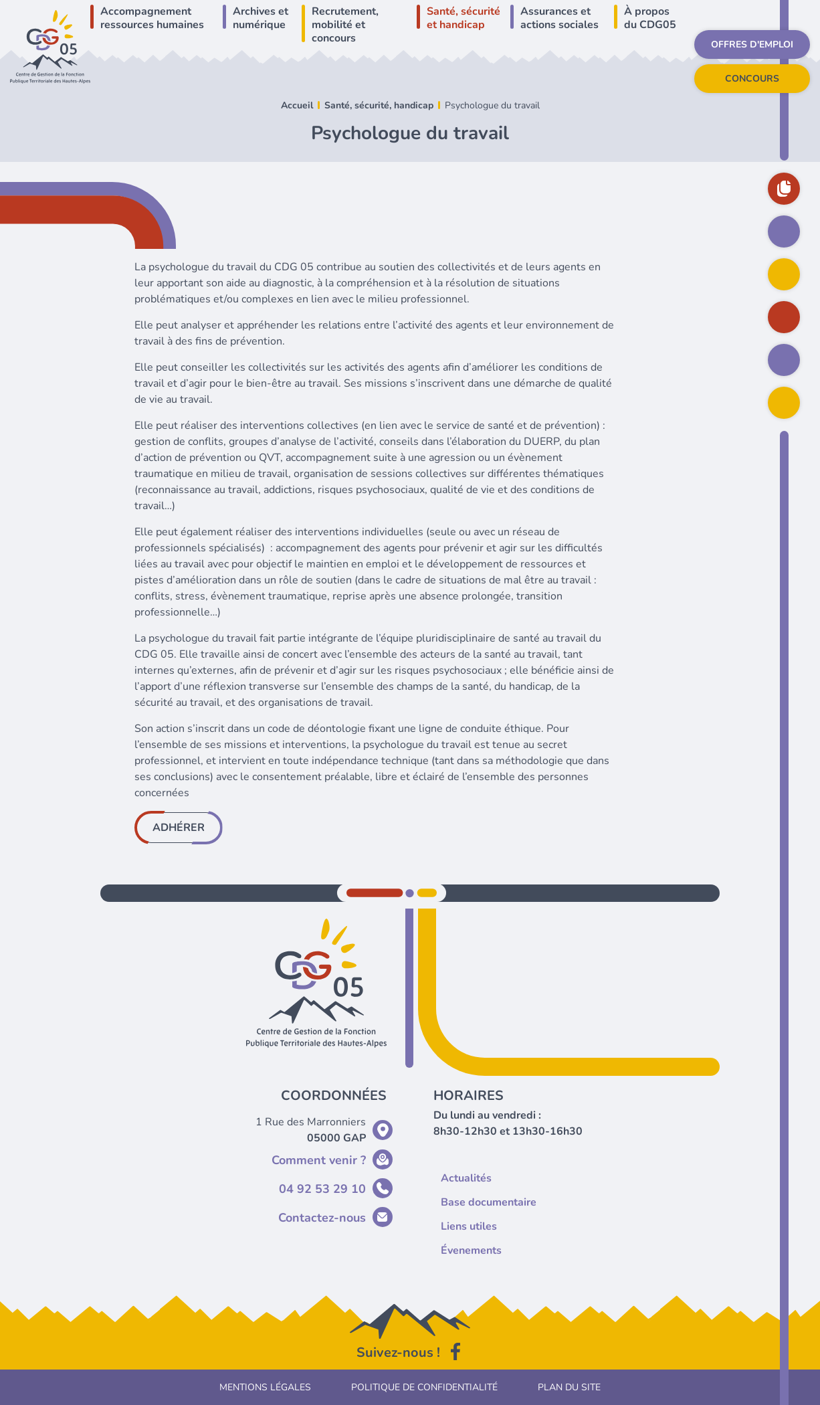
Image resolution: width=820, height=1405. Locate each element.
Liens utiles (461, 1226)
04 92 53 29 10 (322, 1189)
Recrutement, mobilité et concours (345, 25)
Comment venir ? (319, 1160)
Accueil (297, 105)
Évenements (463, 1250)
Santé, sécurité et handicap (463, 18)
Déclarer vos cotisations (784, 317)
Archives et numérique (260, 18)
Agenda (784, 274)
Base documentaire (784, 188)
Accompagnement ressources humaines (152, 18)
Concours (752, 78)
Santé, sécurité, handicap (378, 105)
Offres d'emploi (752, 44)
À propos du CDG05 (650, 18)
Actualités (784, 231)
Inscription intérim (784, 360)
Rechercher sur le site (784, 402)
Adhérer (178, 827)
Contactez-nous (322, 1218)
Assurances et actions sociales (559, 18)
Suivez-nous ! (398, 1352)
